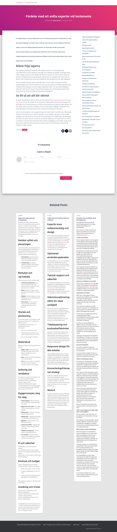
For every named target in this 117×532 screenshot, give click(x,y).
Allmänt (24, 131)
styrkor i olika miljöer (90, 287)
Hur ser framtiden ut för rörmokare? (91, 116)
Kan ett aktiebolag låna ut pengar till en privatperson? (57, 524)
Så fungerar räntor (86, 45)
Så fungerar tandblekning (88, 83)
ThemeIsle (98, 528)
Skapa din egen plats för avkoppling (91, 37)
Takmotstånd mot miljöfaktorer (90, 524)
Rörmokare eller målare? (88, 124)
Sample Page (76, 524)
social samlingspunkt (30, 252)
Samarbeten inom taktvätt (88, 72)
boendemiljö (33, 234)
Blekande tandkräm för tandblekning (91, 92)
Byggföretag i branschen (88, 48)
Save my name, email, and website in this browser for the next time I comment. (44, 175)
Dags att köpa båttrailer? (88, 75)
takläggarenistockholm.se (82, 235)
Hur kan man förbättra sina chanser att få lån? (29, 524)
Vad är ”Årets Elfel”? (87, 127)
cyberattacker (50, 287)
